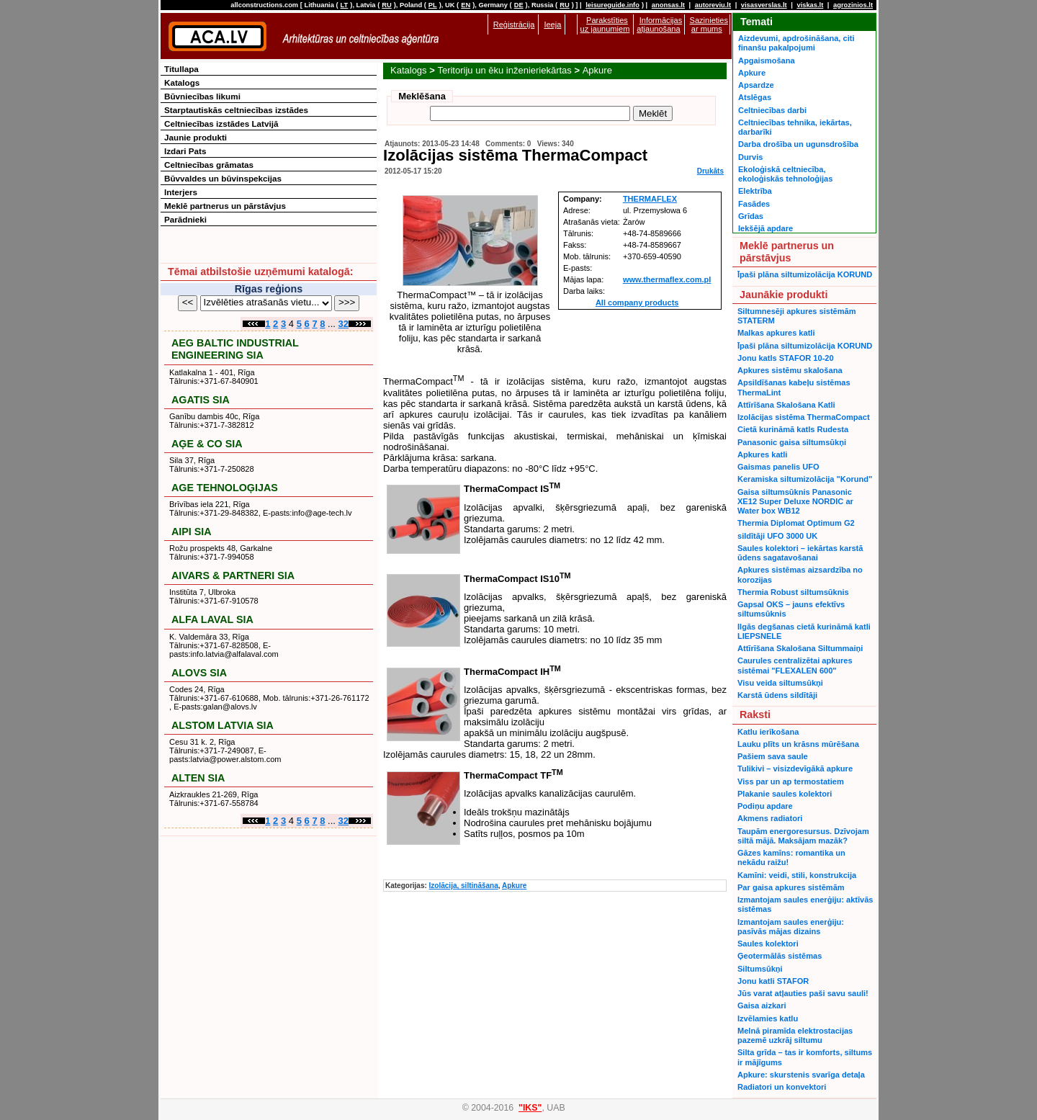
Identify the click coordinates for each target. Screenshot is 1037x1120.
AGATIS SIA (200, 400)
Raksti (755, 714)
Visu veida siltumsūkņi (780, 682)
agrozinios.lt (853, 5)
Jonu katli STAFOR (773, 981)
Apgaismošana (766, 60)
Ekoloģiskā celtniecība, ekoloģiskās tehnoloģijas (785, 174)
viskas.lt (809, 5)
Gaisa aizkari (761, 1005)
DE (519, 5)
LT (345, 5)
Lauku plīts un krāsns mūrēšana (798, 744)
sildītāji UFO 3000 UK (777, 536)
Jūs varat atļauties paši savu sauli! (802, 993)
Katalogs (408, 70)
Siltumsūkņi (760, 968)
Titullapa (181, 68)
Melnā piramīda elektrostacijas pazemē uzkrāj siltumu (795, 1035)
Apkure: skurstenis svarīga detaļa (801, 1074)
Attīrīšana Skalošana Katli (786, 404)
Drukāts (710, 171)
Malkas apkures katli (775, 332)
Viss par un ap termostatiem (790, 781)
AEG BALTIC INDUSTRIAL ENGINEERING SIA (235, 349)
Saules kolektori (768, 943)
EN (465, 5)
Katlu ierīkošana (768, 731)
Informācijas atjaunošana (659, 24)
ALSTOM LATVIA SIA (222, 725)
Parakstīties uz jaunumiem (605, 24)
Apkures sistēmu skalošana (790, 370)
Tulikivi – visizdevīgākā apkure (795, 768)
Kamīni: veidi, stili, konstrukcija (796, 875)
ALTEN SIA (198, 778)
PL (432, 5)
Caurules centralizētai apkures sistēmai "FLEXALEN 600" (795, 665)
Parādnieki (185, 219)
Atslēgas (754, 97)
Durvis (750, 157)
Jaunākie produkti (783, 294)
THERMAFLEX (650, 198)
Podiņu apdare (765, 806)
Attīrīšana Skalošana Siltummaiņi (800, 648)
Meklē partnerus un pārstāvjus (225, 205)
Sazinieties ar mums (709, 24)
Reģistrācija (514, 24)
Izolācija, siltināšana (463, 886)
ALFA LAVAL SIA (212, 619)
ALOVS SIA (199, 672)
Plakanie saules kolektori (784, 793)
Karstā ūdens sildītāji (777, 695)
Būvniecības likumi (202, 96)
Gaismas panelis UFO (778, 466)
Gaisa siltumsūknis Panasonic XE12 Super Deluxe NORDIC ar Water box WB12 (795, 502)
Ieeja (552, 24)
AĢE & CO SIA (207, 443)
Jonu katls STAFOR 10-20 (785, 358)
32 (343, 323)
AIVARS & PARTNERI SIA (233, 575)
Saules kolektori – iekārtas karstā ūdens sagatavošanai (800, 553)
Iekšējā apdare (765, 228)
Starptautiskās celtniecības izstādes (236, 110)
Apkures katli (762, 454)
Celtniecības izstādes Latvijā (221, 123)
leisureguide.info (612, 5)
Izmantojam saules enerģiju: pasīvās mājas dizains (790, 927)
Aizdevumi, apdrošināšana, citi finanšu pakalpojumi (796, 43)
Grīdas (750, 216)
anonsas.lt (668, 5)
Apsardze (756, 85)
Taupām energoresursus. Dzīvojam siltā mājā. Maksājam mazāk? (803, 836)
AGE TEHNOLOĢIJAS (224, 487)
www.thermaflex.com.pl (667, 279)
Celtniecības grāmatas (208, 164)
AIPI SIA (191, 531)
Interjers (180, 192)
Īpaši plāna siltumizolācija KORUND (804, 274)
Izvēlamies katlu (767, 1018)
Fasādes (754, 204)
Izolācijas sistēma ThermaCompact (803, 417)
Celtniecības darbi (772, 110)
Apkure (597, 70)
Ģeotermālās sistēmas (779, 955)
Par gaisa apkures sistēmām (791, 887)
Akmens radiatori (769, 818)
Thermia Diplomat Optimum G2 (796, 523)
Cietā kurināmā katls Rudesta (792, 429)
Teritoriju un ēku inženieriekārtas (504, 70)
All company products (637, 302)
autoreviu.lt (713, 5)
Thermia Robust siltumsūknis (793, 592)
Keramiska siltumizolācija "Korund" (804, 479)
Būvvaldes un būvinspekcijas (223, 178)
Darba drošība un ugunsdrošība (798, 144)
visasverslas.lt (764, 5)
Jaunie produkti (195, 137)
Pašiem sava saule (772, 756)
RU (386, 5)
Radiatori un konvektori (781, 1087)
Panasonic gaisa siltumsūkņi (791, 442)
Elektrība (755, 191)
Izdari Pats (185, 151)
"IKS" (530, 1108)
